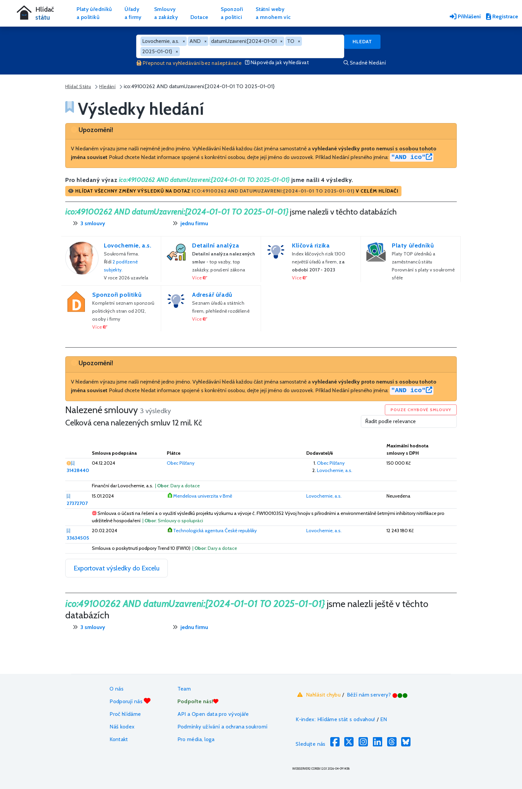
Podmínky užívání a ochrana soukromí (222, 726)
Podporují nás (130, 701)
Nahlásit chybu (318, 695)
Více (200, 278)
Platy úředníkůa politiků (94, 13)
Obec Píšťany (180, 463)
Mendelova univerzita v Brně (202, 496)
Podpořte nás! (198, 701)
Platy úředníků (413, 245)
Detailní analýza (215, 245)
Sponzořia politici (232, 13)
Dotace (199, 17)
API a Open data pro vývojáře (213, 714)
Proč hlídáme (125, 714)
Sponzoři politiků (116, 294)
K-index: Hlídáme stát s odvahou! (335, 719)
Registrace (502, 16)
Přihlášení (465, 16)
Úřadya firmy (133, 13)
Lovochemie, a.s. (127, 245)
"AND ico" (411, 157)
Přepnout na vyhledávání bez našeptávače (189, 63)
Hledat (362, 42)
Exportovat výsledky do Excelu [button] (116, 568)
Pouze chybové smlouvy (421, 409)
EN (383, 719)
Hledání (107, 86)
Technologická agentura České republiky (215, 531)
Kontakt (119, 739)
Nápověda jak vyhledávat (277, 63)
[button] (233, 191)
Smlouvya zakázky (166, 13)
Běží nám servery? (377, 695)
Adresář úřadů (212, 294)
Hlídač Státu (78, 86)
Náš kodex (122, 726)
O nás (117, 689)
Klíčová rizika (311, 245)
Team (184, 689)
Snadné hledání (365, 63)
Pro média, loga (195, 739)
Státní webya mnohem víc (273, 13)
